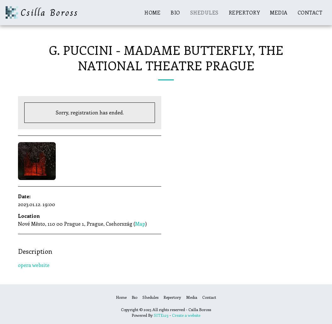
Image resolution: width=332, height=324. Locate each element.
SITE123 (161, 315)
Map (140, 223)
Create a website (186, 315)
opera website (33, 265)
